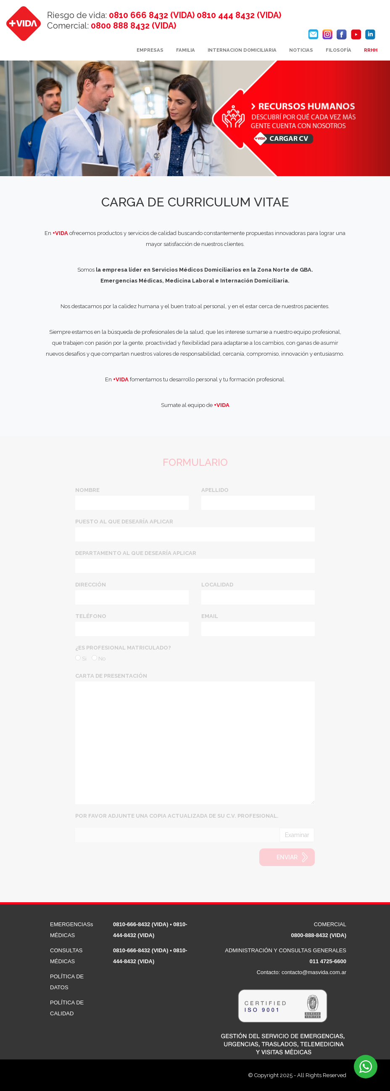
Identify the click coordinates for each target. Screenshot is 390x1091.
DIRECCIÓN (90, 584)
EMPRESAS (150, 50)
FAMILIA (185, 50)
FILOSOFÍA (338, 50)
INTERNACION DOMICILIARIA (242, 50)
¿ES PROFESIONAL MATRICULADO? (123, 647)
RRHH (370, 50)
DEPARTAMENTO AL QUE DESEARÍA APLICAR (135, 553)
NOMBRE (87, 490)
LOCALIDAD (217, 584)
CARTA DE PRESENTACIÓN (111, 676)
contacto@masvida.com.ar (314, 972)
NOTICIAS (301, 50)
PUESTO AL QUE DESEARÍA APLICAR (124, 521)
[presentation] (139, 864)
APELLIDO (215, 490)
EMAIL (209, 616)
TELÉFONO (90, 616)
